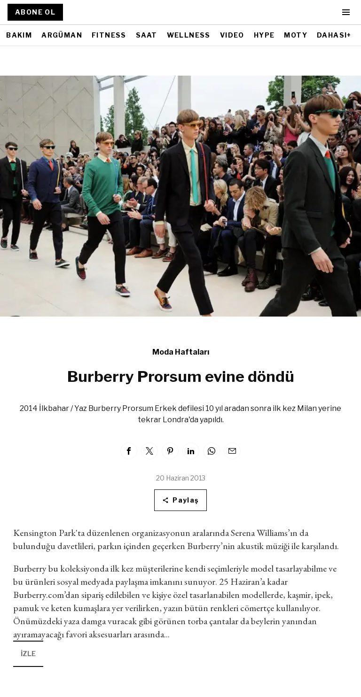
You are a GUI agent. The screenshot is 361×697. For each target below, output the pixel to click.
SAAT (146, 35)
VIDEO (232, 35)
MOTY (295, 35)
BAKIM (19, 35)
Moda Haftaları (180, 352)
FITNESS (109, 35)
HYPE (264, 35)
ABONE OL (35, 12)
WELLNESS (189, 35)
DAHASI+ (334, 35)
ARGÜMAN (61, 35)
